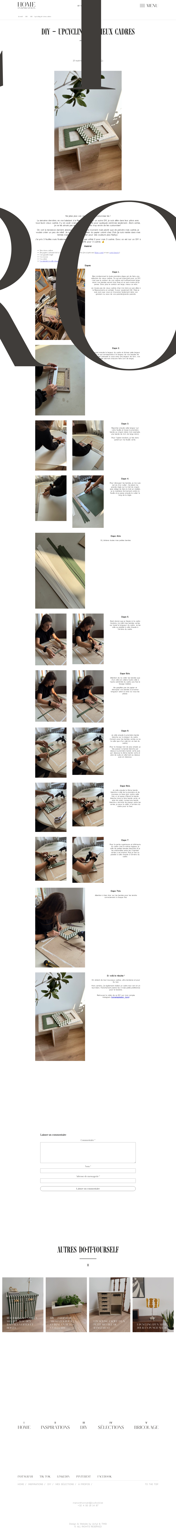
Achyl (95, 1523)
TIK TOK (45, 1476)
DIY (84, 1426)
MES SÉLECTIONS (64, 1484)
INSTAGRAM (26, 1476)
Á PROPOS (84, 1484)
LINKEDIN (63, 1476)
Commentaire (88, 1140)
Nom (88, 1166)
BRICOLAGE (146, 1426)
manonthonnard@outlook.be (88, 1502)
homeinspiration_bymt (120, 997)
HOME (24, 1426)
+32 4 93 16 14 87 (88, 1505)
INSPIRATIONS (55, 1426)
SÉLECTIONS (111, 1426)
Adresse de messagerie (88, 1176)
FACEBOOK (104, 1476)
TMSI (104, 1523)
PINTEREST (84, 1476)
